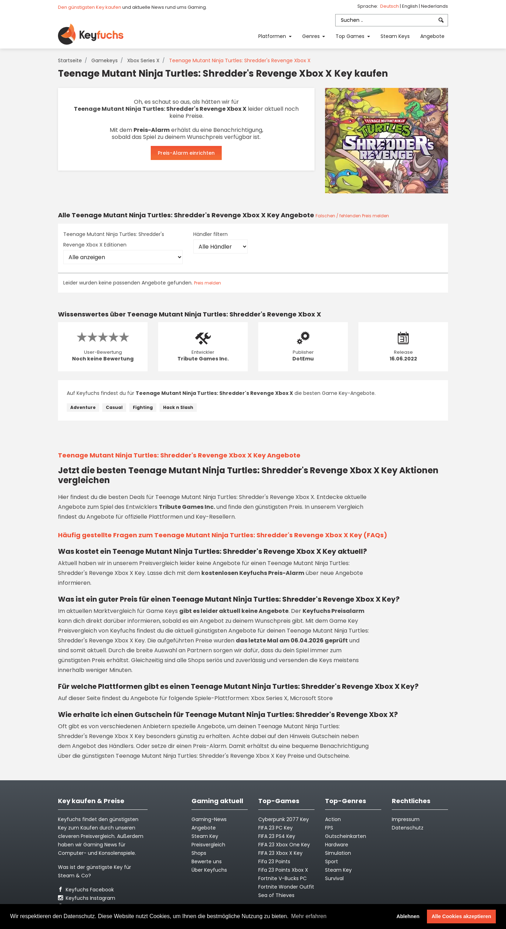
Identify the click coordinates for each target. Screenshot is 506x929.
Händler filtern (210, 234)
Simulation (338, 853)
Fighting (143, 407)
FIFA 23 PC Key (275, 827)
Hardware (336, 844)
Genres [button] (311, 36)
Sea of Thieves (276, 895)
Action (333, 819)
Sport (331, 861)
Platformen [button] (272, 36)
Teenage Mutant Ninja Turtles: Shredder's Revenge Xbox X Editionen (113, 239)
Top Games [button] (351, 36)
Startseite (70, 60)
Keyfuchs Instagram (86, 898)
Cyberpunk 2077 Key (283, 819)
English (410, 6)
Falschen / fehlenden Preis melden (352, 216)
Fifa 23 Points (274, 861)
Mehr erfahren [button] (309, 916)
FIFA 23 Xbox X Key (280, 853)
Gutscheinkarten (345, 836)
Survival (334, 878)
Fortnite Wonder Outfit (286, 886)
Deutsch (390, 6)
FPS (329, 827)
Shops (199, 853)
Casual (114, 407)
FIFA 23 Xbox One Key (284, 844)
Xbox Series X (143, 60)
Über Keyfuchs (209, 869)
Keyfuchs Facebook (86, 889)
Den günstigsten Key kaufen (89, 7)
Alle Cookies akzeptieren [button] (461, 916)
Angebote (432, 36)
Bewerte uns (207, 861)
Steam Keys (395, 36)
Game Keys (162, 611)
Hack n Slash (178, 407)
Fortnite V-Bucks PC (282, 878)
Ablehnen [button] (408, 916)
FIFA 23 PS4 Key (276, 836)
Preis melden (207, 283)
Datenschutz (407, 827)
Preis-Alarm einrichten (186, 152)
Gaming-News (209, 819)
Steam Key (338, 869)
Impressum (406, 819)
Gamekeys (104, 60)
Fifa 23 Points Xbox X (283, 869)
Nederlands (434, 6)
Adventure (83, 407)
